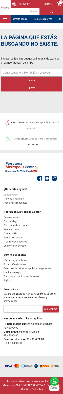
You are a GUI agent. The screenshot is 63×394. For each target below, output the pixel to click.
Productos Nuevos (42, 19)
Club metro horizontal (15, 225)
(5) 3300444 (24, 3)
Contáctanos (11, 194)
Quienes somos (12, 217)
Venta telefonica (13, 237)
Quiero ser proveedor (15, 245)
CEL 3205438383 (13, 343)
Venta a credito (12, 229)
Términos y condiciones (17, 260)
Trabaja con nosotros (15, 241)
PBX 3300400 (11, 327)
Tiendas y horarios (14, 198)
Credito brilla (10, 233)
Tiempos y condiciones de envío (21, 276)
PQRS (7, 280)
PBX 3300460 (11, 335)
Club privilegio (11, 221)
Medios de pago (12, 272)
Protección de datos (15, 264)
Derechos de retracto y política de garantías (27, 268)
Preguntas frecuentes (15, 202)
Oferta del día (20, 19)
